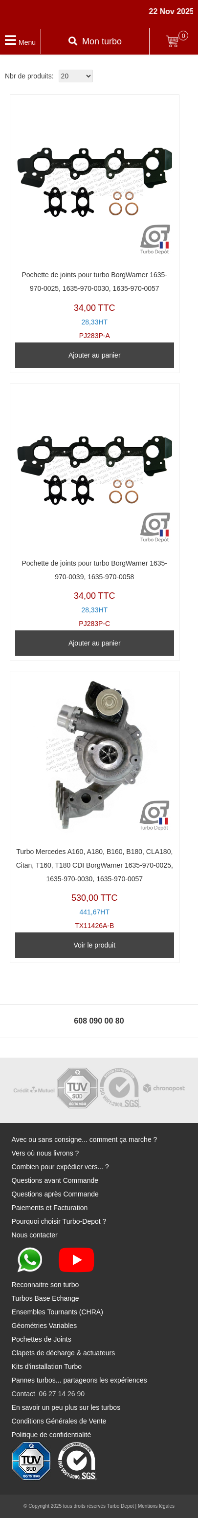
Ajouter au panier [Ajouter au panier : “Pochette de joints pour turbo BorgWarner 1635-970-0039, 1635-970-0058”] (94, 643)
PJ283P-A (94, 220)
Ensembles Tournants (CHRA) (57, 1312)
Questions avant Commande (55, 1180)
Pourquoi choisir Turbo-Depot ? (59, 1221)
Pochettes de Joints (41, 1339)
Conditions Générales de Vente (59, 1421)
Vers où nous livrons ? (45, 1153)
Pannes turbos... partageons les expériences (79, 1380)
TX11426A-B (94, 803)
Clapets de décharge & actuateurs (63, 1353)
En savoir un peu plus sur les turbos (66, 1407)
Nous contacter (35, 1235)
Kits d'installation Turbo (47, 1366)
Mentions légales (156, 1506)
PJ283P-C (94, 508)
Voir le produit (94, 945)
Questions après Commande (55, 1194)
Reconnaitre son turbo (45, 1285)
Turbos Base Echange (45, 1298)
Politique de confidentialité (51, 1435)
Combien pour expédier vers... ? (60, 1167)
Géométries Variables (44, 1325)
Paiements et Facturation (50, 1208)
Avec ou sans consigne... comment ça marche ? (84, 1139)
